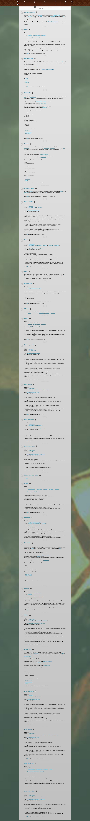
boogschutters (53, 313)
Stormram (26, 78)
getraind (44, 311)
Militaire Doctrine (39, 245)
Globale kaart (24, 3)
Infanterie (37, 104)
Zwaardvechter (42, 454)
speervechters (47, 313)
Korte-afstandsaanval (31, 245)
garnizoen (40, 17)
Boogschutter (37, 353)
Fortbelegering (52, 16)
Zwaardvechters (39, 101)
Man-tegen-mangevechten (44, 154)
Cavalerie (44, 101)
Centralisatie (43, 35)
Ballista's (36, 66)
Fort (63, 16)
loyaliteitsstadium (27, 193)
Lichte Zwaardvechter (28, 680)
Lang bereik (29, 37)
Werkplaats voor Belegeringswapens (35, 33)
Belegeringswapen (34, 37)
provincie (53, 17)
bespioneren (56, 21)
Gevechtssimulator (29, 22)
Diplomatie (66, 3)
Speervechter (42, 248)
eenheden (29, 313)
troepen (41, 16)
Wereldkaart (40, 15)
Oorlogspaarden (39, 389)
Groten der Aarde (45, 3)
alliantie (31, 191)
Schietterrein (44, 107)
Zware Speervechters (28, 575)
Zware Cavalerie (27, 179)
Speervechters (37, 151)
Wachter (26, 683)
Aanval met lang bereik (32, 207)
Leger (55, 3)
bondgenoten (26, 192)
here (28, 53)
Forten (64, 148)
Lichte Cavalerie (27, 177)
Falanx (26, 576)
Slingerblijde (27, 82)
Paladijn (26, 180)
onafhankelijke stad (56, 15)
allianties (61, 191)
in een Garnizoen (33, 97)
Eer (46, 192)
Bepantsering (56, 245)
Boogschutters (52, 148)
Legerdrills (30, 35)
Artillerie (39, 37)
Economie (34, 3)
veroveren (57, 17)
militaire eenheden (38, 311)
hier (27, 86)
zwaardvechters (41, 313)
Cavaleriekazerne (43, 157)
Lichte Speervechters (28, 574)
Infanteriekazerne (32, 244)
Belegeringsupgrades (36, 35)
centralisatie (30, 16)
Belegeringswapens (27, 656)
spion (27, 478)
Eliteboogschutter (28, 133)
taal (63, 275)
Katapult (26, 79)
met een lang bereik (42, 103)
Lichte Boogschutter (28, 130)
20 (72, 1)
